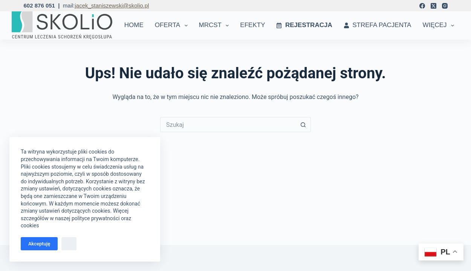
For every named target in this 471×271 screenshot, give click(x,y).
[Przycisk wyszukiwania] (303, 124)
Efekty (252, 25)
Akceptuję (39, 244)
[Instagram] (445, 6)
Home (134, 25)
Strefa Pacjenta (377, 25)
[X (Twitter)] (433, 6)
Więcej (439, 25)
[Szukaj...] (228, 124)
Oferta (173, 25)
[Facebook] (422, 6)
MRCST (215, 25)
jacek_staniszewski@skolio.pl (112, 5)
